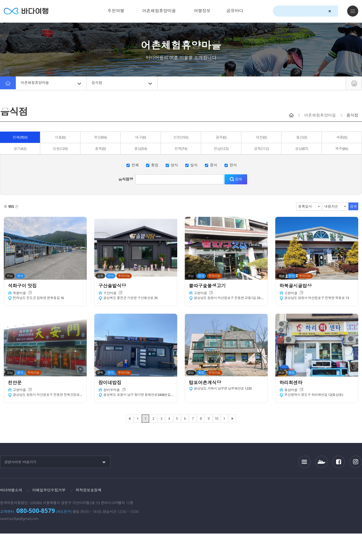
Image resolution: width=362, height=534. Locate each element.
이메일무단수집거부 (52, 490)
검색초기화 (330, 11)
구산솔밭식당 (113, 286)
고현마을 (201, 294)
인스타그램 (355, 461)
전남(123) (221, 148)
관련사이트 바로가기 (20, 462)
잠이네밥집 (111, 383)
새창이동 (31, 294)
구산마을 (110, 294)
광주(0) (221, 137)
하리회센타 (292, 383)
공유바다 (234, 11)
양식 (174, 165)
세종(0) (341, 137)
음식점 (122, 83)
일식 (194, 165)
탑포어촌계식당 (207, 383)
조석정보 (304, 462)
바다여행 (28, 11)
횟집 (155, 165)
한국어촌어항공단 (332, 491)
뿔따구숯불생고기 (209, 286)
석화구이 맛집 (24, 286)
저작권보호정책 (93, 490)
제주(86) (341, 148)
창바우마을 (112, 391)
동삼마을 (291, 391)
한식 (233, 165)
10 (217, 418)
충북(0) (100, 148)
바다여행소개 (12, 490)
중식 (213, 165)
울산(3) (301, 137)
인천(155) (180, 137)
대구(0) (140, 137)
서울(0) (60, 137)
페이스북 (338, 461)
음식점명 (125, 179)
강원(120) (60, 148)
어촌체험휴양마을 (159, 11)
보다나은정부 (272, 491)
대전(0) (261, 137)
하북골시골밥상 (297, 286)
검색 (338, 11)
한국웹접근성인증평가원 (356, 491)
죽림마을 (20, 294)
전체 (135, 165)
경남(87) (301, 148)
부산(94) (100, 137)
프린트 (354, 83)
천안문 (16, 383)
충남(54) (140, 148)
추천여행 (115, 11)
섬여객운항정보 (322, 462)
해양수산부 (301, 492)
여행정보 (202, 11)
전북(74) (180, 148)
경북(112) (261, 148)
